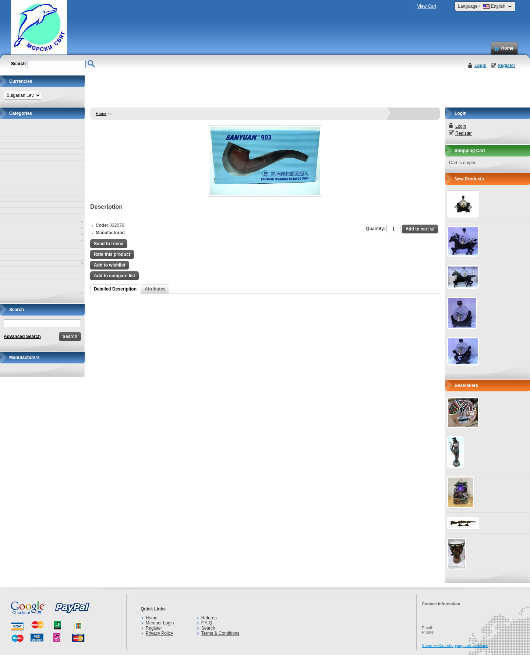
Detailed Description (115, 289)
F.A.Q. (207, 623)
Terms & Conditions (220, 633)
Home (507, 48)
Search (208, 628)
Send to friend (109, 243)
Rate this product (112, 254)
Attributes (155, 289)
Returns (209, 617)
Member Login (160, 623)
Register (506, 65)
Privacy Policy (159, 633)
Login (480, 65)
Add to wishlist (109, 265)
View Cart (426, 6)
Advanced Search (22, 336)
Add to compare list (114, 275)
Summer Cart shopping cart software (455, 645)
